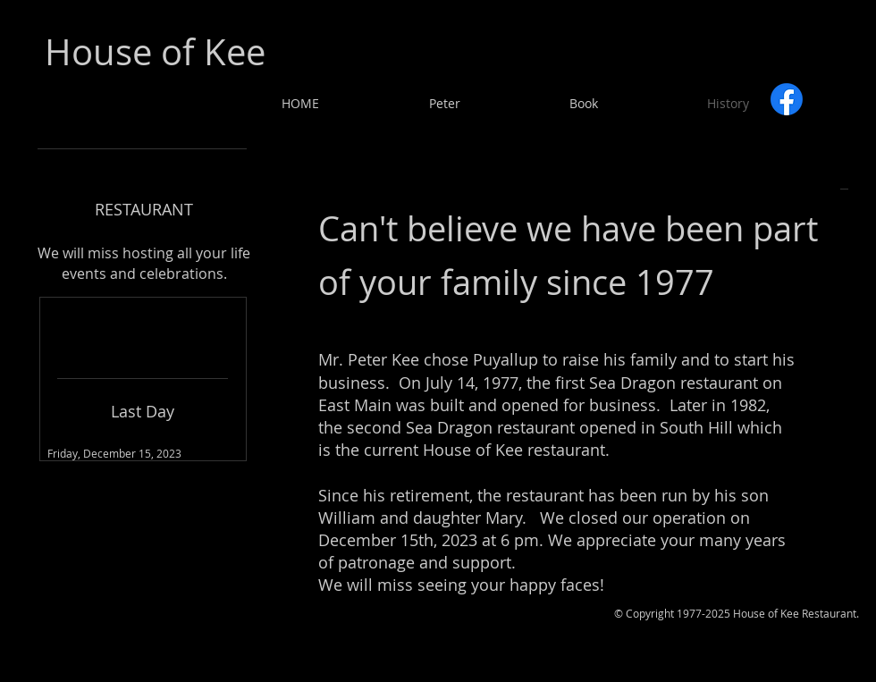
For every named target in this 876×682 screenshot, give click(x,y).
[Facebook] (786, 99)
